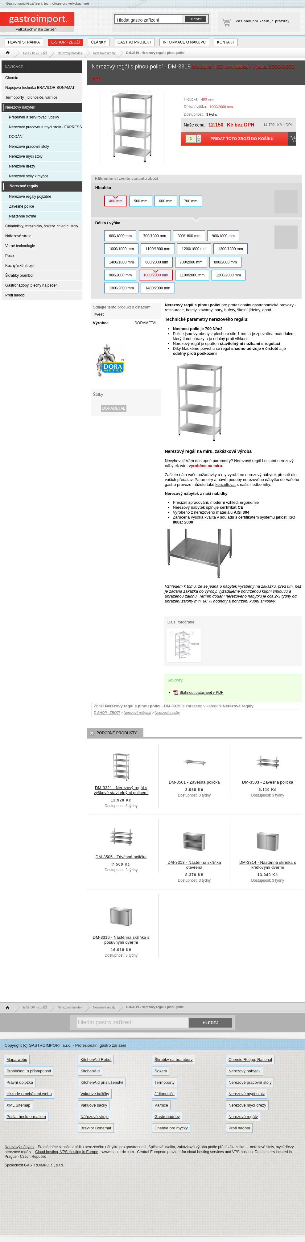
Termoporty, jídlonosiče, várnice (31, 97)
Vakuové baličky (94, 1093)
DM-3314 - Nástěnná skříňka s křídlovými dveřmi (267, 865)
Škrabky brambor (19, 275)
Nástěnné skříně (22, 216)
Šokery (161, 1071)
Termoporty (165, 1082)
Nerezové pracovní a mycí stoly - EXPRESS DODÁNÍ (45, 132)
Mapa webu (16, 1059)
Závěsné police (21, 206)
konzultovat (225, 484)
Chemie (11, 78)
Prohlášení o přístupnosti (28, 1071)
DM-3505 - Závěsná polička (121, 857)
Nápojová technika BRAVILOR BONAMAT (40, 87)
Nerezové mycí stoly (26, 156)
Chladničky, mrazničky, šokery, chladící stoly (41, 226)
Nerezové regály (238, 706)
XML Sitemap (18, 1105)
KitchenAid (90, 1071)
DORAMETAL (113, 408)
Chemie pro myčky (171, 1128)
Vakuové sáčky (93, 1105)
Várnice (161, 1105)
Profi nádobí (15, 295)
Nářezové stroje (18, 236)
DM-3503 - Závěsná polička (267, 782)
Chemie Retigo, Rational (250, 1059)
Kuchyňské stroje (19, 265)
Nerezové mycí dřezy (247, 1105)
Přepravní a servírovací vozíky (34, 117)
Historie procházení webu (29, 1093)
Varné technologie (20, 246)
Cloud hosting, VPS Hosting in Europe (66, 1152)
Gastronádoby (167, 1116)
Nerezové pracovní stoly (29, 146)
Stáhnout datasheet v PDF (201, 692)
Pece (9, 256)
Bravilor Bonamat (95, 1128)
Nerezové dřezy (22, 166)
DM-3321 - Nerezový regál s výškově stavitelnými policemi (121, 790)
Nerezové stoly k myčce (28, 176)
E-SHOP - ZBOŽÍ (65, 42)
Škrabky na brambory (174, 1059)
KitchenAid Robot (95, 1059)
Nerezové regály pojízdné (30, 196)
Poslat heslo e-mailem (26, 1116)
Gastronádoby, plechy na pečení (32, 285)
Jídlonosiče (165, 1093)
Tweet (98, 314)
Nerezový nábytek (20, 107)
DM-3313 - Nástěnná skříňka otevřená (194, 865)
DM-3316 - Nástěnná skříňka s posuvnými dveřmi (121, 940)
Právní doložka (19, 1082)
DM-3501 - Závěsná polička (194, 782)
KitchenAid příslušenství (101, 1082)
